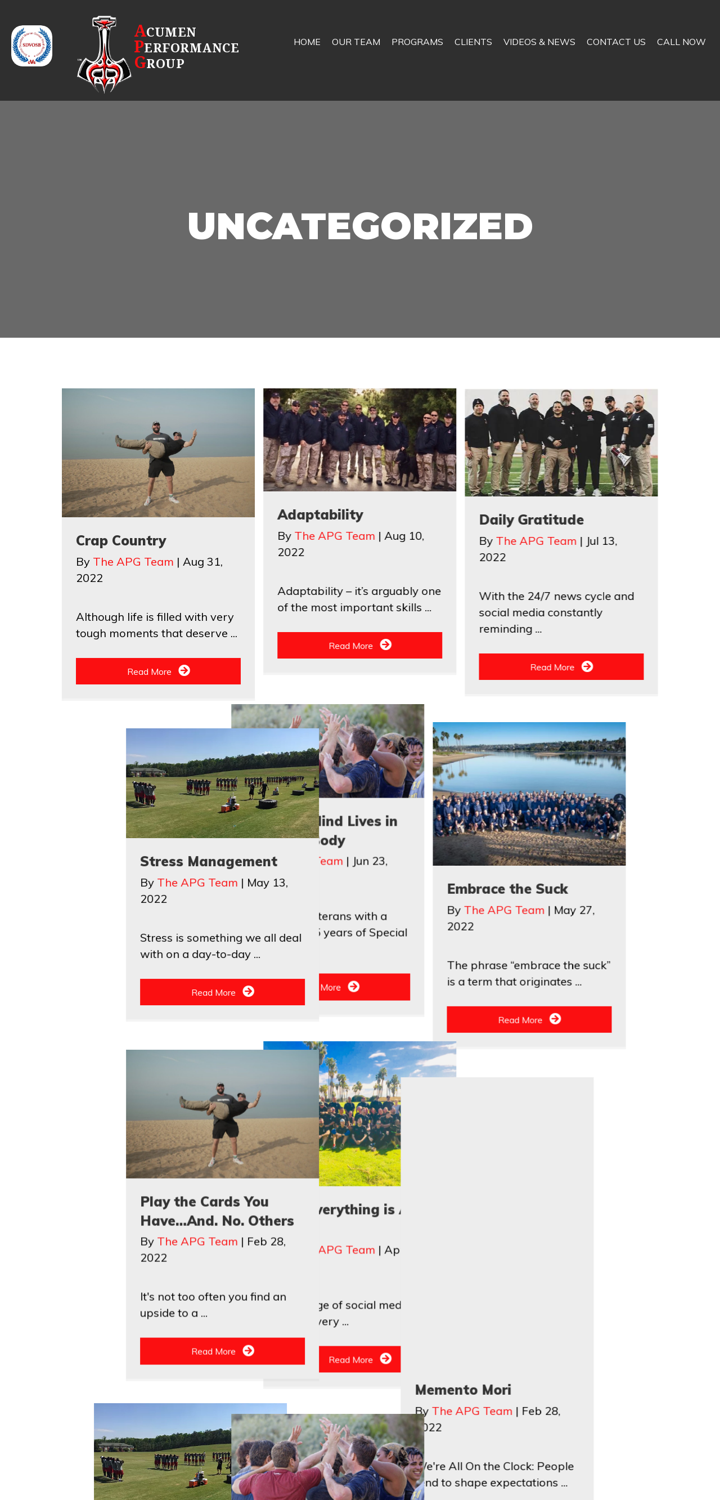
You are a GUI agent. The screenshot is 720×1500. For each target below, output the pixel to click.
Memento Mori (144, 1405)
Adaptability (320, 514)
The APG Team (135, 561)
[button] (158, 671)
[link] (307, 50)
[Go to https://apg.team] (166, 54)
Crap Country (121, 540)
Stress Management (547, 928)
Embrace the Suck (337, 946)
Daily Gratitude (531, 519)
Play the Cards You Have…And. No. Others (559, 1396)
